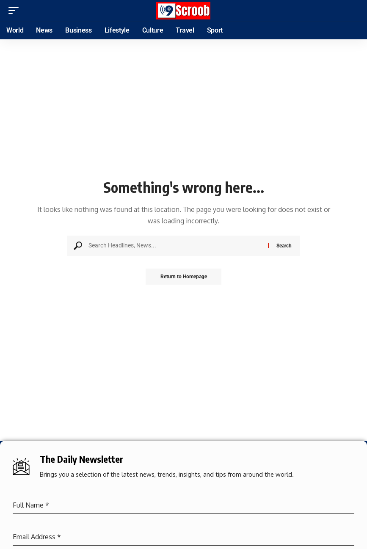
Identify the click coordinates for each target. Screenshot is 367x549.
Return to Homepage (183, 277)
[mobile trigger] (15, 10)
